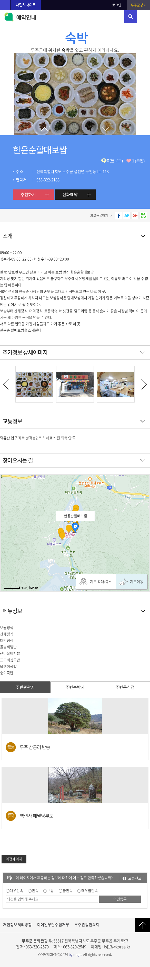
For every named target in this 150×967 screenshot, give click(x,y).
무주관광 (5, 5)
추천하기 (28, 195)
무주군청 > (138, 5)
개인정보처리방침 (17, 925)
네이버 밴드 (143, 215)
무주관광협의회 (86, 925)
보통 (50, 890)
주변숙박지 (75, 687)
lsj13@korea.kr (117, 947)
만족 (35, 890)
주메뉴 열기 (143, 16)
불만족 (68, 890)
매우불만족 (89, 890)
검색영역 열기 (130, 16)
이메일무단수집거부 (53, 925)
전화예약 (70, 195)
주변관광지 (25, 687)
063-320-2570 (37, 947)
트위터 (127, 215)
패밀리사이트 (26, 5)
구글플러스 (135, 215)
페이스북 (118, 215)
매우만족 (16, 890)
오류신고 (135, 878)
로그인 (116, 5)
